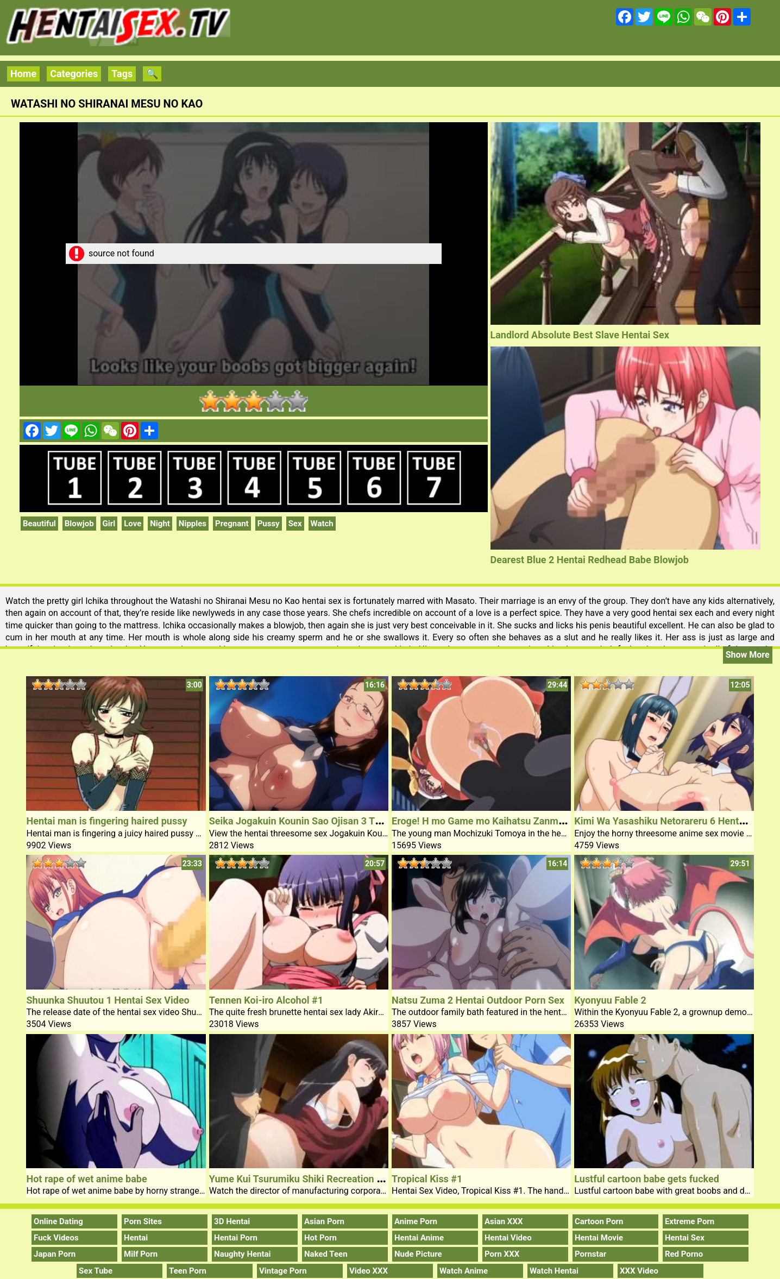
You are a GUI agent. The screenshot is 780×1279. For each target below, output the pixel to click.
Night (160, 523)
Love (132, 523)
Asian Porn (324, 1221)
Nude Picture (418, 1254)
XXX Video (639, 1271)
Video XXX (368, 1271)
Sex (295, 523)
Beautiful (39, 523)
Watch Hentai (554, 1271)
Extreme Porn (689, 1221)
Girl (109, 523)
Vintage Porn (283, 1271)
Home (23, 73)
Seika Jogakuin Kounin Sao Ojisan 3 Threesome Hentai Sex (339, 821)
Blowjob (79, 523)
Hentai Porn (235, 1238)
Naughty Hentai (242, 1254)
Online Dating (58, 1221)
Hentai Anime (419, 1238)
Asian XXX (504, 1221)
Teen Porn (187, 1271)
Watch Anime (463, 1271)
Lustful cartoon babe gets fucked (646, 1179)
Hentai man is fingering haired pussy (106, 821)
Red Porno (684, 1254)
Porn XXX (502, 1254)
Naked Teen (326, 1254)
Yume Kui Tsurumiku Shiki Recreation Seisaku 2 (314, 1179)
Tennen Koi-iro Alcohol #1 (266, 1000)
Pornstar (590, 1254)
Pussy (268, 523)
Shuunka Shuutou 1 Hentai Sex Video (107, 1000)
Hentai (136, 1238)
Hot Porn (320, 1238)
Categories (74, 73)
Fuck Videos (56, 1238)
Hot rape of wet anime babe (86, 1179)
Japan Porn (55, 1254)
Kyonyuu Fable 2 (610, 1000)
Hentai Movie (599, 1238)
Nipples (192, 523)
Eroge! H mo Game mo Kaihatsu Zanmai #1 (486, 821)
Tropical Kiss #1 (427, 1179)
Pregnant (232, 523)
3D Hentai (232, 1221)
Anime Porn (415, 1221)
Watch (322, 523)
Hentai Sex (684, 1238)
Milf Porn (141, 1254)
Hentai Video (508, 1238)
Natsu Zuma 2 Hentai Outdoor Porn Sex (478, 1000)
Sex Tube (95, 1271)
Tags (122, 73)
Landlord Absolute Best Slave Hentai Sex (579, 335)
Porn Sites (143, 1221)
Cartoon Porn (599, 1221)
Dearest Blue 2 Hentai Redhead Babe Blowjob (589, 559)
